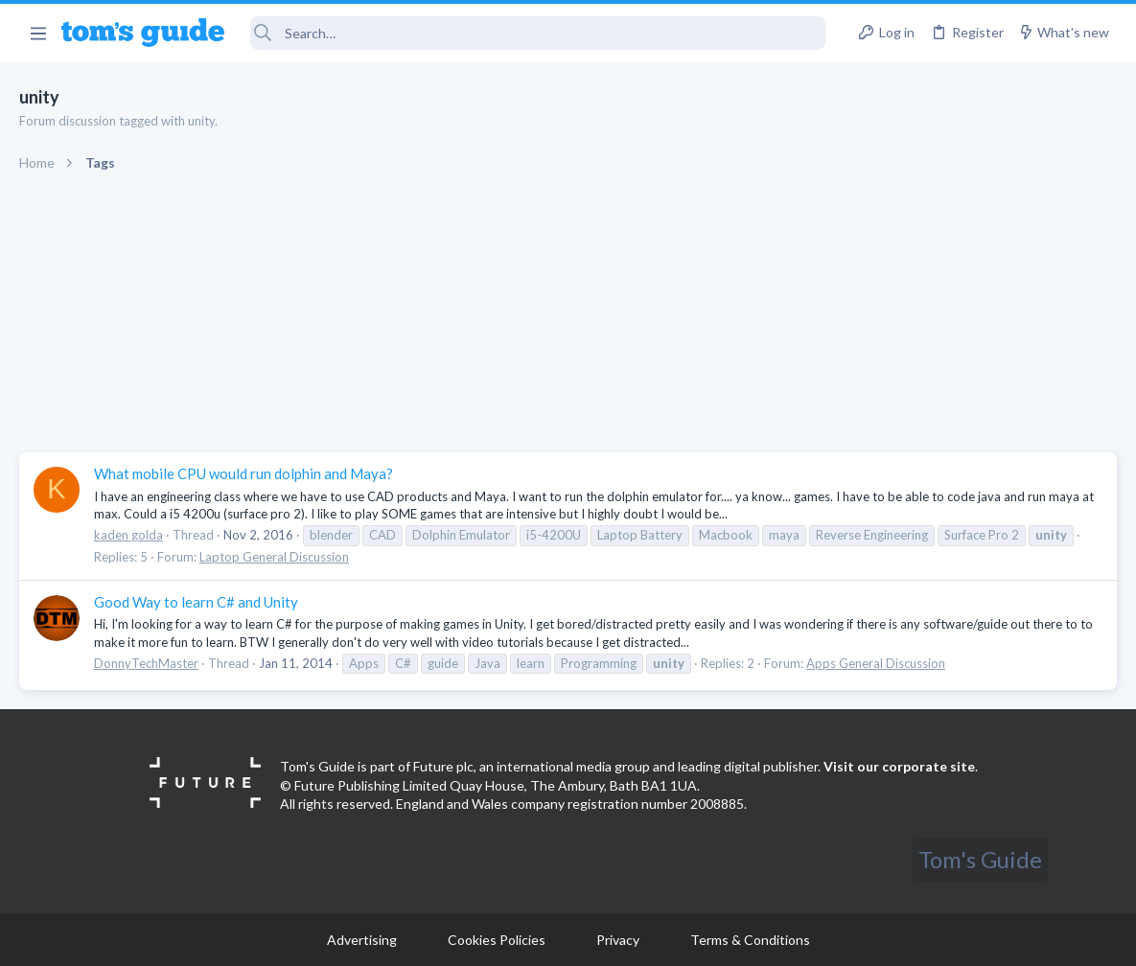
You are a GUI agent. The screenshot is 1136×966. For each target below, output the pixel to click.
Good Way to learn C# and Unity (196, 601)
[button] (38, 32)
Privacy (617, 940)
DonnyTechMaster (146, 663)
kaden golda (128, 534)
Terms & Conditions (750, 940)
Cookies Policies (496, 940)
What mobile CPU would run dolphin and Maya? (243, 473)
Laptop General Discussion (274, 556)
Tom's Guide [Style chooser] (980, 859)
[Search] (537, 33)
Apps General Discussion (875, 663)
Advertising (362, 940)
